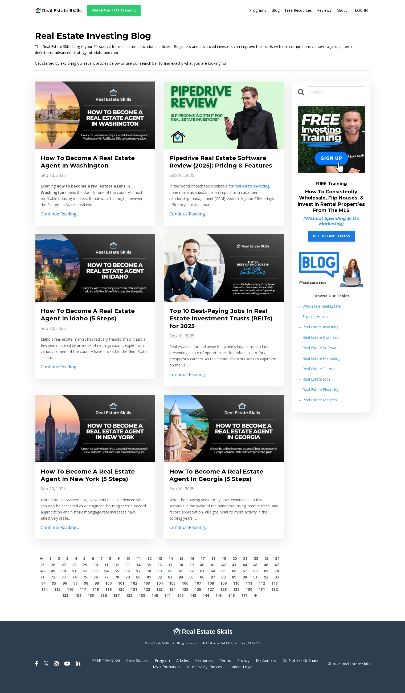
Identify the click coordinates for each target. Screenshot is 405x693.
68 (255, 584)
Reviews (324, 10)
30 (95, 578)
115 (57, 603)
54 (106, 584)
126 (198, 603)
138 (129, 609)
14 (171, 572)
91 (255, 590)
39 (191, 578)
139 (142, 609)
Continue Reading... (60, 215)
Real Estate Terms (316, 368)
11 (139, 572)
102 (134, 597)
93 (277, 590)
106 (185, 597)
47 (277, 578)
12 (149, 572)
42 (223, 578)
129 (236, 603)
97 (75, 597)
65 (223, 584)
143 (193, 609)
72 (53, 590)
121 (134, 603)
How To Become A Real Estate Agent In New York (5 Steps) (92, 488)
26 (53, 578)
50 (64, 584)
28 (74, 578)
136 (103, 609)
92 (266, 590)
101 (121, 597)
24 (277, 572)
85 (191, 590)
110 (236, 597)
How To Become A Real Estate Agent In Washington (92, 162)
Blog (276, 10)
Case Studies (137, 674)
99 (97, 597)
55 (117, 584)
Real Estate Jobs (314, 379)
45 (255, 578)
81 (149, 590)
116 (70, 603)
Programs (257, 10)
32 (117, 578)
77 (106, 590)
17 (203, 572)
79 (127, 590)
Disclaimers (266, 674)
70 (277, 584)
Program (162, 674)
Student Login (240, 680)
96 (65, 597)
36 (159, 578)
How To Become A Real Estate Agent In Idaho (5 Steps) (92, 325)
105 (172, 597)
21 (245, 572)
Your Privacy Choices (204, 680)
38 (181, 578)
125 (185, 603)
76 (95, 590)
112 (262, 597)
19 (224, 572)
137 (116, 609)
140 (155, 609)
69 (266, 584)
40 (202, 578)
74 (74, 590)
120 (121, 603)
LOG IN (361, 10)
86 (202, 590)
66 (234, 584)
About (342, 10)
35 (149, 578)
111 (249, 597)
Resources (204, 674)
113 (274, 597)
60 (170, 584)
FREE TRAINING (106, 674)
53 (95, 584)
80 (138, 590)
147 (244, 609)
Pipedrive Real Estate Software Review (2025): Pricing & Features (222, 166)
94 (43, 597)
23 (266, 572)
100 (108, 597)
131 (262, 603)
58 (149, 584)
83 (170, 590)
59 (159, 584)
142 (180, 609)
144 (206, 609)
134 (78, 609)
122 (147, 603)
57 (138, 584)
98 (86, 597)
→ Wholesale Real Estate (319, 306)
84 (181, 590)
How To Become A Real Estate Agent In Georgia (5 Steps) (220, 488)
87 (213, 590)
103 (147, 597)
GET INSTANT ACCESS (331, 236)
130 (249, 603)
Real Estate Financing (318, 389)
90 (245, 590)
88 (223, 590)
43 (234, 578)
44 (245, 578)
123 (159, 603)
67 (245, 584)
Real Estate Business (318, 337)
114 (44, 603)
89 (234, 590)
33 (127, 578)
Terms (225, 674)
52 (85, 584)
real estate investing (252, 196)
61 (181, 584)
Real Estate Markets (317, 399)
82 (159, 590)
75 (85, 590)
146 (231, 609)
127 (210, 603)
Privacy (243, 674)
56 (127, 584)
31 (106, 578)
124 (172, 603)
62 (191, 584)
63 (202, 584)
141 (167, 609)
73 (64, 590)
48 (42, 584)
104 (159, 597)
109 (223, 597)
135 (91, 609)
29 (85, 578)
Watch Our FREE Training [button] (114, 10)
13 (160, 572)
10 (128, 572)
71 (42, 590)
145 (218, 609)
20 (234, 572)
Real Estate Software (318, 347)
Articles (182, 674)
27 (64, 578)
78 (117, 590)
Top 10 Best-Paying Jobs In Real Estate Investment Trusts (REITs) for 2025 (223, 329)
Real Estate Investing (318, 326)
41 (213, 578)
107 (198, 597)
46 (266, 578)
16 (192, 572)
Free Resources (298, 10)
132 (274, 603)
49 (53, 584)
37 (170, 578)
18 (213, 572)
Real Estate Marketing (319, 358)
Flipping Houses (314, 316)
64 (213, 584)
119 (108, 603)
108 (210, 597)
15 (181, 572)
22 (256, 572)
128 (223, 603)
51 (74, 584)
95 (54, 597)
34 (138, 578)
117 (83, 603)
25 (42, 578)
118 (95, 603)
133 (65, 609)
